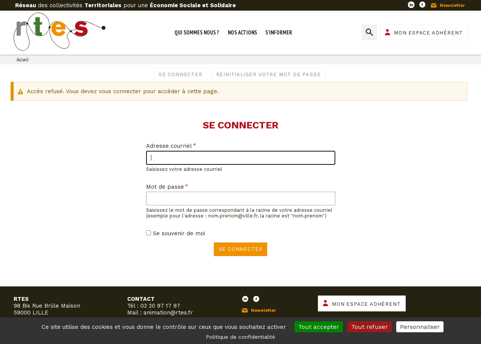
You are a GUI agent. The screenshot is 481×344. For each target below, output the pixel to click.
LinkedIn (411, 5)
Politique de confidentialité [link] (240, 337)
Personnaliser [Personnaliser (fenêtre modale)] (420, 326)
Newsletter (452, 5)
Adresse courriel (169, 145)
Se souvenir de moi (179, 233)
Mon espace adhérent (428, 33)
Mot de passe (165, 186)
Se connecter (180, 74)
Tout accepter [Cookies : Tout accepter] (318, 326)
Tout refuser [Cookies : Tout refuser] (369, 326)
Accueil (22, 59)
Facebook (422, 5)
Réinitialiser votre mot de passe (268, 74)
